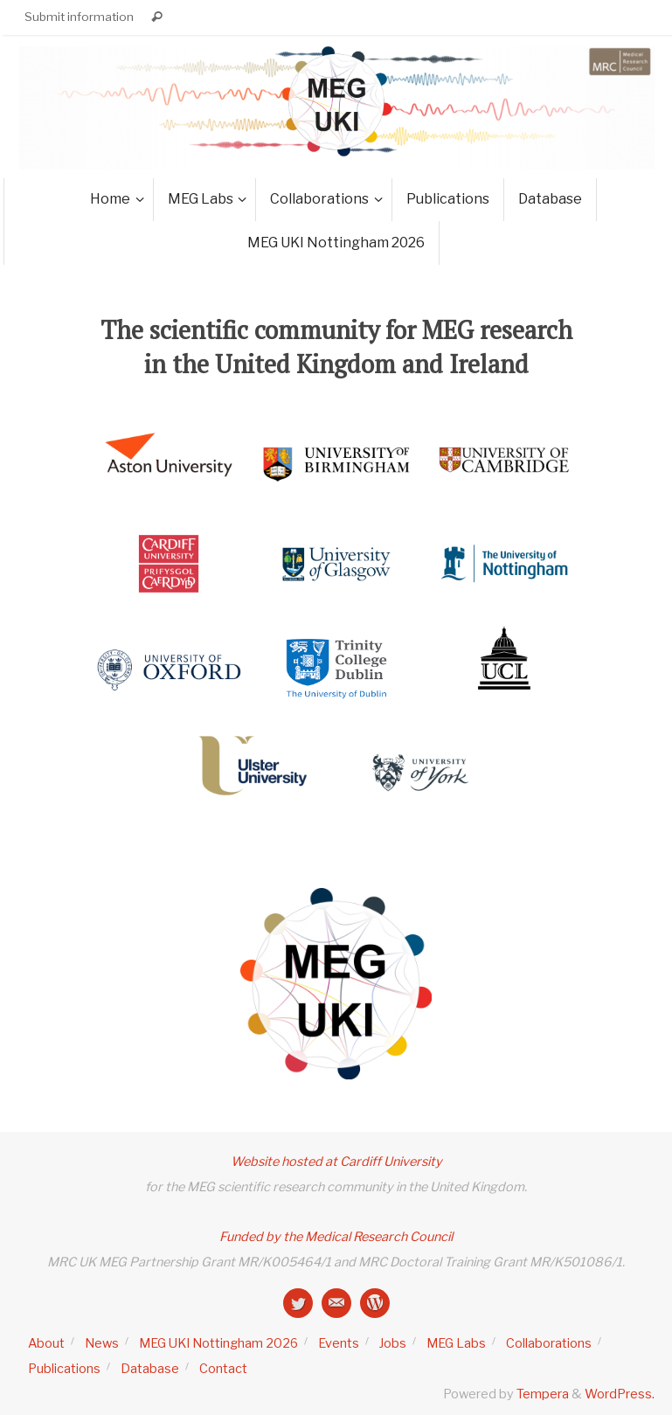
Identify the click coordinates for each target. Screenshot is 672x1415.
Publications (64, 1369)
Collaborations (549, 1343)
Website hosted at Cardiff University (336, 1161)
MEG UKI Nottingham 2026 (218, 1343)
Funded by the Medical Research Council (336, 1237)
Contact (223, 1369)
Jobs (392, 1343)
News (102, 1343)
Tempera (542, 1394)
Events (338, 1343)
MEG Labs (456, 1343)
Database (150, 1369)
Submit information (79, 17)
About (46, 1343)
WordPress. (620, 1394)
